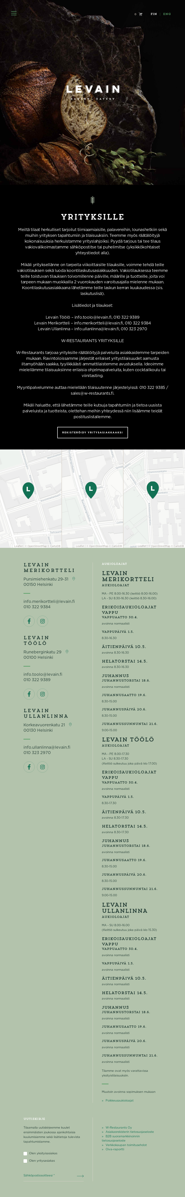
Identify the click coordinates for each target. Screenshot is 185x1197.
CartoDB (55, 546)
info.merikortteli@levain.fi (49, 602)
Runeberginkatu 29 (42, 652)
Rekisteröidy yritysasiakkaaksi (92, 432)
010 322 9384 (37, 607)
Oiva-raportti (115, 1149)
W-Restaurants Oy (119, 1127)
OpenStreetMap (37, 546)
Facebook (29, 621)
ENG (167, 14)
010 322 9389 (37, 680)
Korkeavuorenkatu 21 (44, 725)
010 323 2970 (37, 753)
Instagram (42, 621)
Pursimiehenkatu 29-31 (45, 579)
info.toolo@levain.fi (42, 675)
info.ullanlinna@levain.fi (46, 748)
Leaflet (18, 546)
